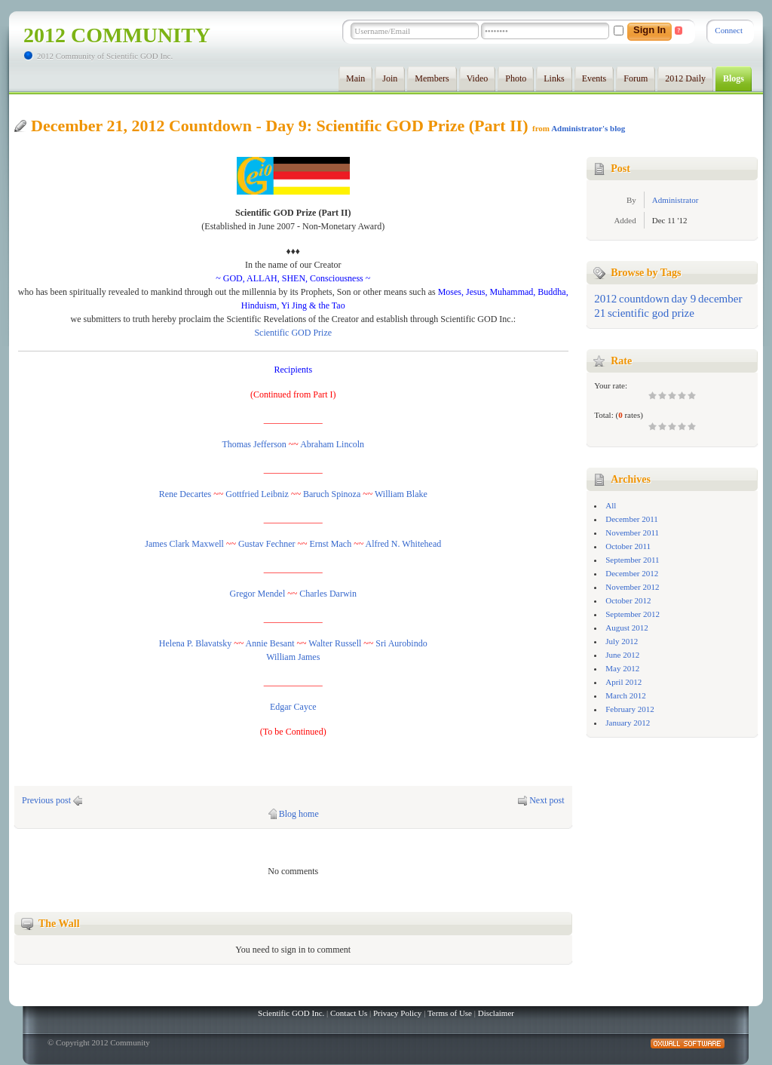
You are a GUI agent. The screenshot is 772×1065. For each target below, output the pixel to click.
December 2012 (631, 573)
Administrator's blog (588, 128)
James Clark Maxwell (184, 544)
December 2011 (631, 518)
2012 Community (116, 35)
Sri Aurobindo (401, 643)
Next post (546, 800)
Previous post (46, 800)
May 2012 (622, 668)
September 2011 (632, 559)
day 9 (683, 299)
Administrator (675, 199)
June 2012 (622, 654)
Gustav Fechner (267, 544)
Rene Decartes (185, 494)
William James (293, 657)
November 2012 (632, 586)
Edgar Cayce (293, 706)
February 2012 (629, 709)
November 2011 (632, 532)
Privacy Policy (397, 1012)
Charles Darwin (328, 593)
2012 (605, 299)
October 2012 (628, 600)
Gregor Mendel (258, 593)
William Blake (401, 494)
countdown (644, 299)
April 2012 (623, 681)
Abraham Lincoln (332, 444)
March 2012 (625, 695)
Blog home (299, 814)
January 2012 (627, 722)
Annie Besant (270, 643)
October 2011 (628, 546)
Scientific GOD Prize (293, 332)
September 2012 (632, 613)
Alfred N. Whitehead (404, 544)
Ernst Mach (331, 544)
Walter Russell (334, 643)
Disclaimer (496, 1012)
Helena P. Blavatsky (195, 643)
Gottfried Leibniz (257, 494)
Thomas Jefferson (254, 444)
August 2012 (626, 627)
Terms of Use (449, 1012)
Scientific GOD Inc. (291, 1012)
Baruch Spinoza (331, 494)
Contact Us (348, 1012)
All (610, 505)
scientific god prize (651, 313)
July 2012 (621, 641)
